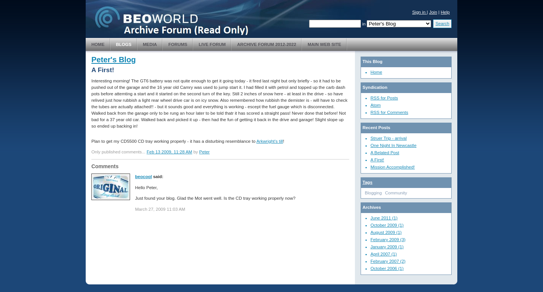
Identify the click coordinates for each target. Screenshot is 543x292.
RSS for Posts (384, 98)
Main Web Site (324, 44)
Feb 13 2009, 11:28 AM (169, 152)
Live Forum (212, 44)
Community (396, 193)
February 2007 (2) (387, 261)
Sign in (419, 12)
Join (433, 12)
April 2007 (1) (383, 254)
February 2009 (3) (387, 239)
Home (98, 44)
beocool (143, 176)
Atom (375, 105)
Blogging (373, 193)
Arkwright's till (269, 141)
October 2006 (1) (386, 268)
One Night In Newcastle (393, 145)
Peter (204, 152)
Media (150, 44)
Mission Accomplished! (392, 167)
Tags (367, 182)
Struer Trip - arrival (388, 138)
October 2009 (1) (386, 225)
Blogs (124, 44)
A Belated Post (384, 152)
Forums (177, 44)
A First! (377, 160)
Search (442, 23)
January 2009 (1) (386, 247)
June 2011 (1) (383, 218)
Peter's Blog (113, 59)
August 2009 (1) (386, 232)
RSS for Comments (389, 112)
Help (445, 12)
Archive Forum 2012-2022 (266, 44)
